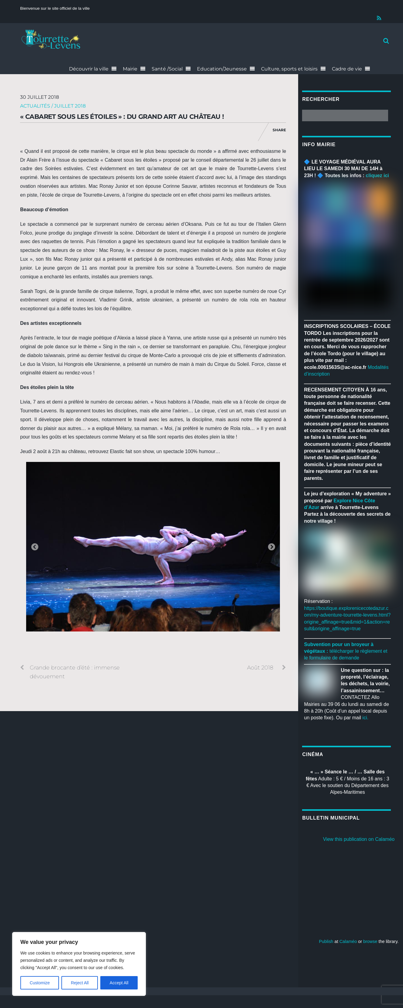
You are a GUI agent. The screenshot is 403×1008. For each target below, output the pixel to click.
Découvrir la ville (88, 69)
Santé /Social (167, 69)
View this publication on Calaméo (358, 839)
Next (271, 547)
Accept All (119, 982)
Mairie (130, 69)
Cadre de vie (347, 69)
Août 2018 (266, 667)
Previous (35, 547)
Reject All (79, 982)
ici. (366, 718)
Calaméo (348, 941)
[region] (79, 964)
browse (370, 941)
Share (279, 130)
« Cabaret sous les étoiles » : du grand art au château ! (122, 116)
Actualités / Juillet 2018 (53, 106)
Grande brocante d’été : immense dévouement (70, 671)
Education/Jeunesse (222, 69)
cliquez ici (377, 175)
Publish (326, 941)
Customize (40, 982)
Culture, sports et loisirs (289, 69)
